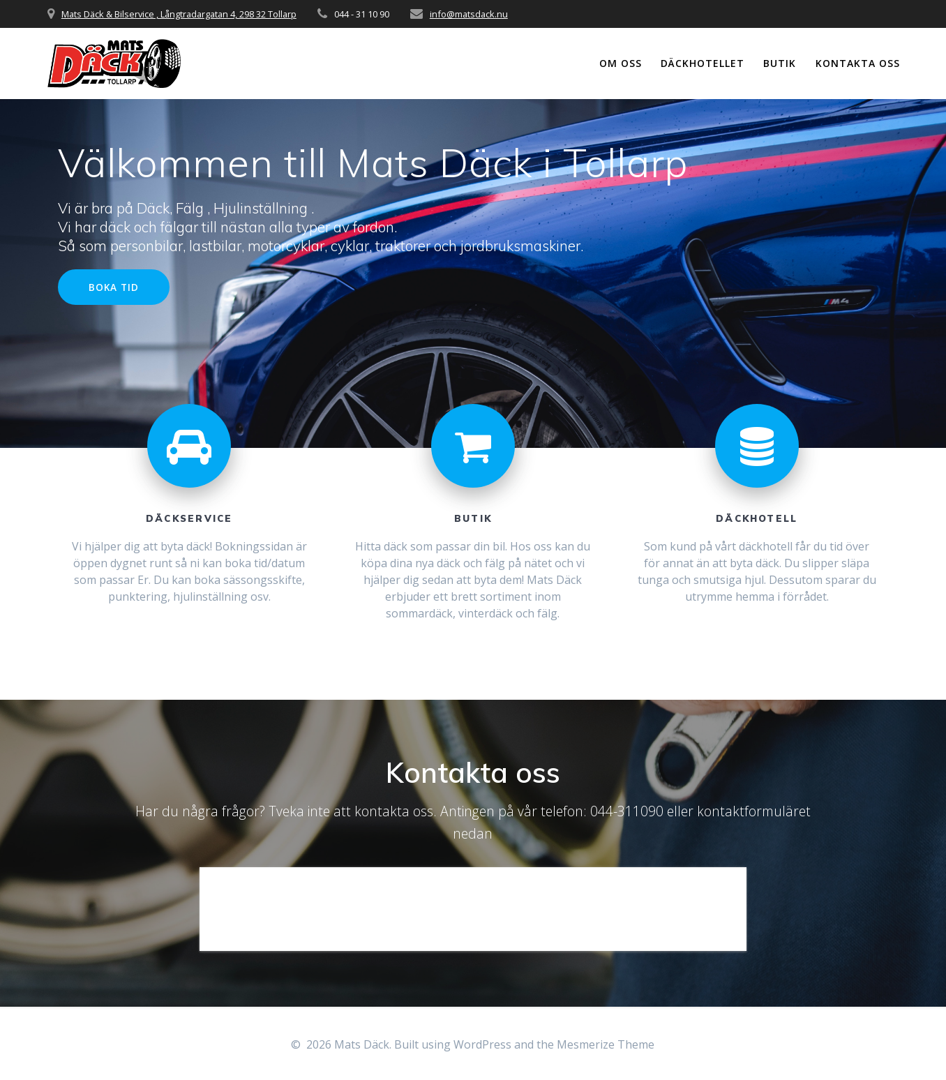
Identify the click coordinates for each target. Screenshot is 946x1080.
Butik (779, 63)
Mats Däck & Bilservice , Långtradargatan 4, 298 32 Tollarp (178, 14)
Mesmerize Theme (605, 1044)
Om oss (620, 63)
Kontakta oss (858, 63)
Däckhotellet (702, 63)
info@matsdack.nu (469, 14)
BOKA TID (114, 287)
